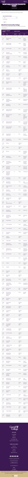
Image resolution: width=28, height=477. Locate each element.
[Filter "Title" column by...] (9, 36)
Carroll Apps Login (14, 439)
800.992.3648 (12, 460)
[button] (4, 28)
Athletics (14, 435)
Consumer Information (14, 470)
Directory (14, 451)
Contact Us (14, 446)
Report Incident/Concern (14, 440)
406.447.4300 (16, 460)
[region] (14, 224)
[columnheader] (7, 31)
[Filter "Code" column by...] (3, 36)
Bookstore (14, 437)
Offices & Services (14, 452)
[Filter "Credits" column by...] (15, 36)
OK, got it (16, 475)
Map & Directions (14, 447)
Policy (13, 475)
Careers (14, 449)
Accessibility (14, 434)
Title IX (14, 467)
